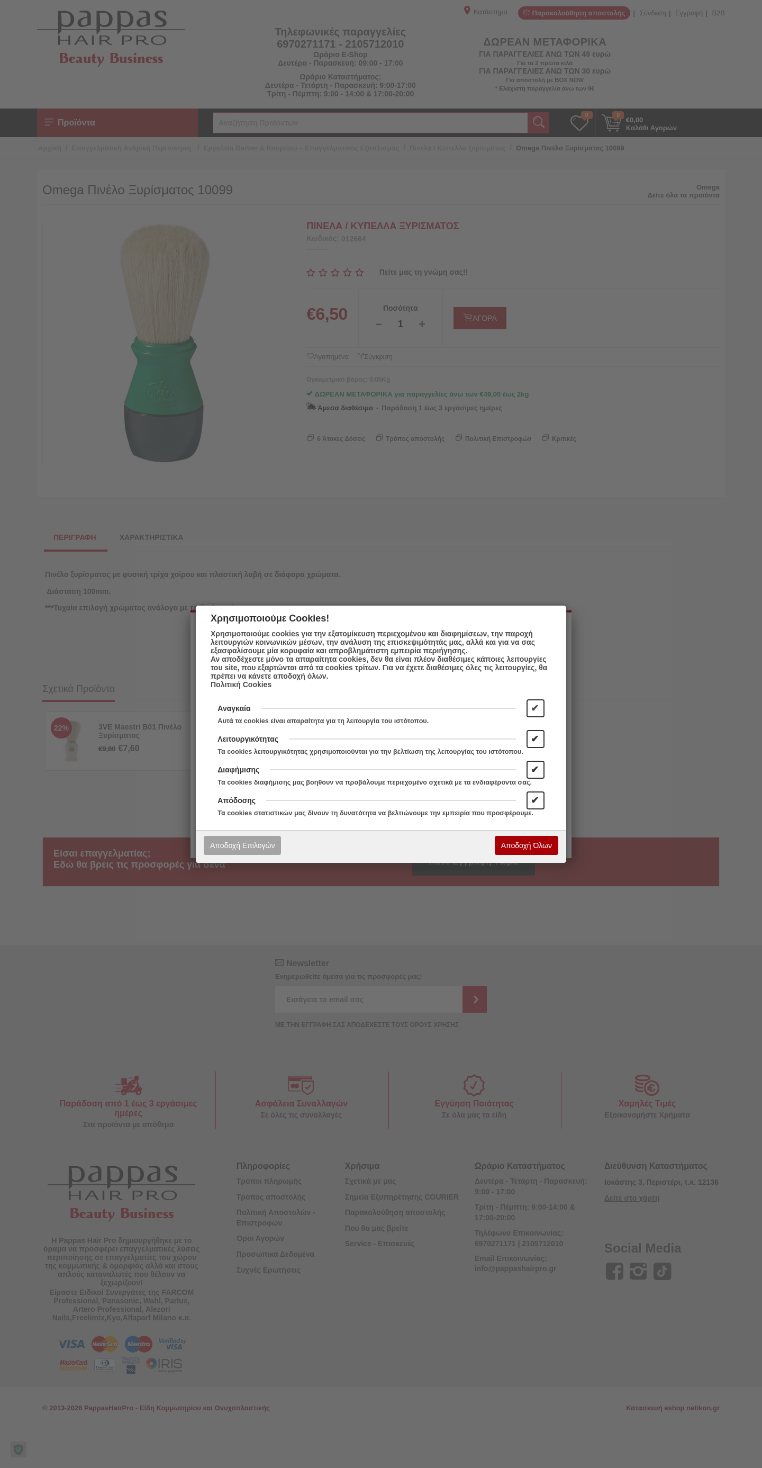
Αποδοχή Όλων (526, 845)
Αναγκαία (233, 708)
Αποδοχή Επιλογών (242, 845)
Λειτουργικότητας (247, 739)
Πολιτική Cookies (241, 684)
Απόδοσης (236, 800)
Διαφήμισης (238, 769)
